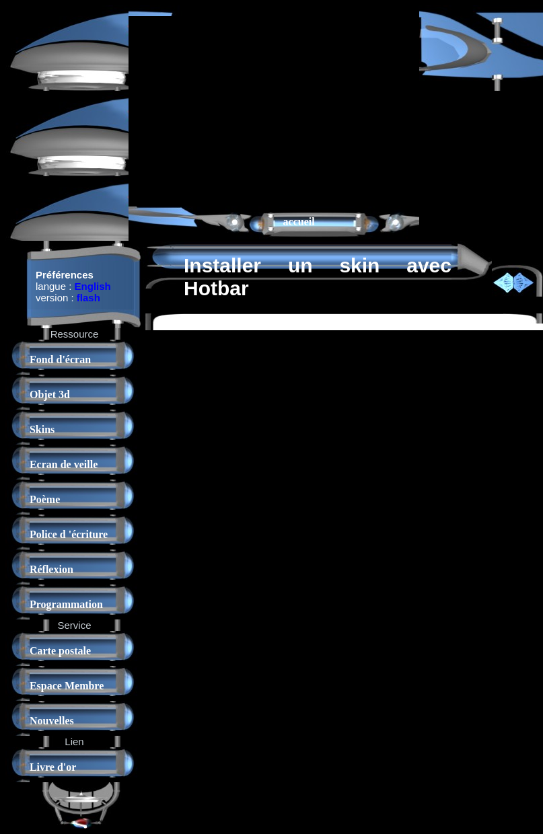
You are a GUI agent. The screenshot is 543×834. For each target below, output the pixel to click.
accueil (299, 221)
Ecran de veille (64, 464)
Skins (42, 429)
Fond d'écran (60, 359)
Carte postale (60, 650)
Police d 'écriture (69, 534)
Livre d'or (53, 767)
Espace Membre (67, 685)
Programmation (66, 604)
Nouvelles (52, 720)
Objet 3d (50, 394)
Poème (45, 499)
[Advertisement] (250, 110)
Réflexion (51, 569)
